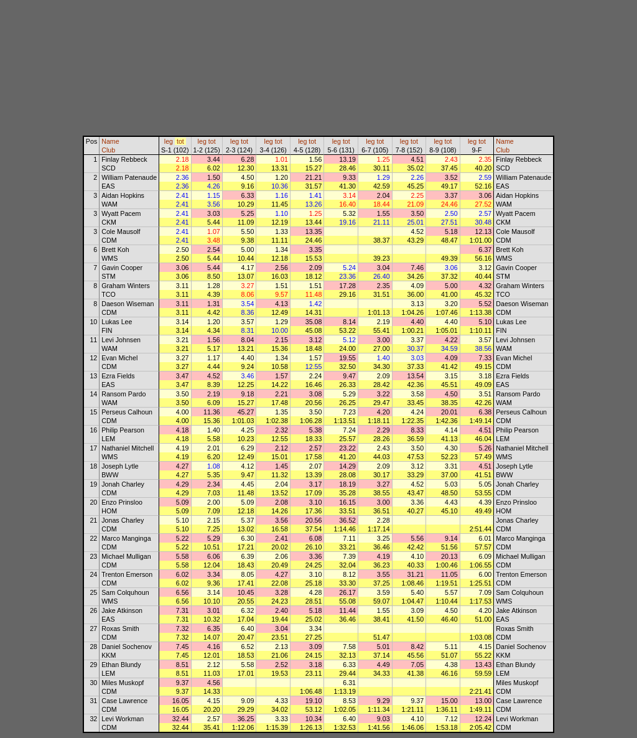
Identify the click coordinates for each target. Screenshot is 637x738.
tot (180, 141)
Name (110, 141)
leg (168, 141)
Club (108, 150)
